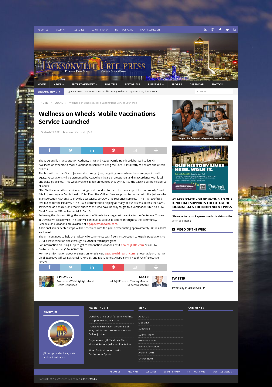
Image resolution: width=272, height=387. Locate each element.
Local (82, 131)
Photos (217, 84)
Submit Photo (100, 29)
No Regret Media (88, 378)
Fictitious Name (124, 29)
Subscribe (78, 29)
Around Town (146, 352)
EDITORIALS (132, 84)
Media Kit (61, 29)
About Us (43, 29)
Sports (177, 84)
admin (69, 131)
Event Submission (150, 29)
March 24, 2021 (52, 131)
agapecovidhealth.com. (120, 253)
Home (42, 84)
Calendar (197, 84)
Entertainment (83, 84)
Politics (111, 84)
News (57, 84)
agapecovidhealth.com (102, 223)
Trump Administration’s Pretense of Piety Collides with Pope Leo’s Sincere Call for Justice (110, 330)
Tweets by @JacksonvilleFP (188, 287)
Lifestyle (154, 84)
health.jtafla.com (132, 244)
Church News (146, 358)
